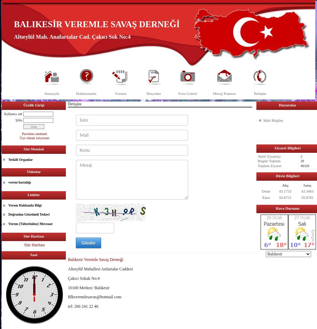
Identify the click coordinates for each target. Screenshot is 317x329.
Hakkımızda (86, 93)
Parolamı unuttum (34, 134)
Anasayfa (52, 93)
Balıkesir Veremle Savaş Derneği (95, 259)
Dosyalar (154, 93)
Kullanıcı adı (13, 114)
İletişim (260, 93)
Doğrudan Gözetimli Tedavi (28, 214)
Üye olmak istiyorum (34, 138)
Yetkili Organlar (20, 160)
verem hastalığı (19, 182)
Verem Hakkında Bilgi (25, 205)
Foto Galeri (187, 93)
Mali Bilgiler (273, 120)
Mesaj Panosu (224, 93)
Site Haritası (34, 244)
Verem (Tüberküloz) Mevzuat (30, 224)
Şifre (19, 120)
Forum (120, 93)
